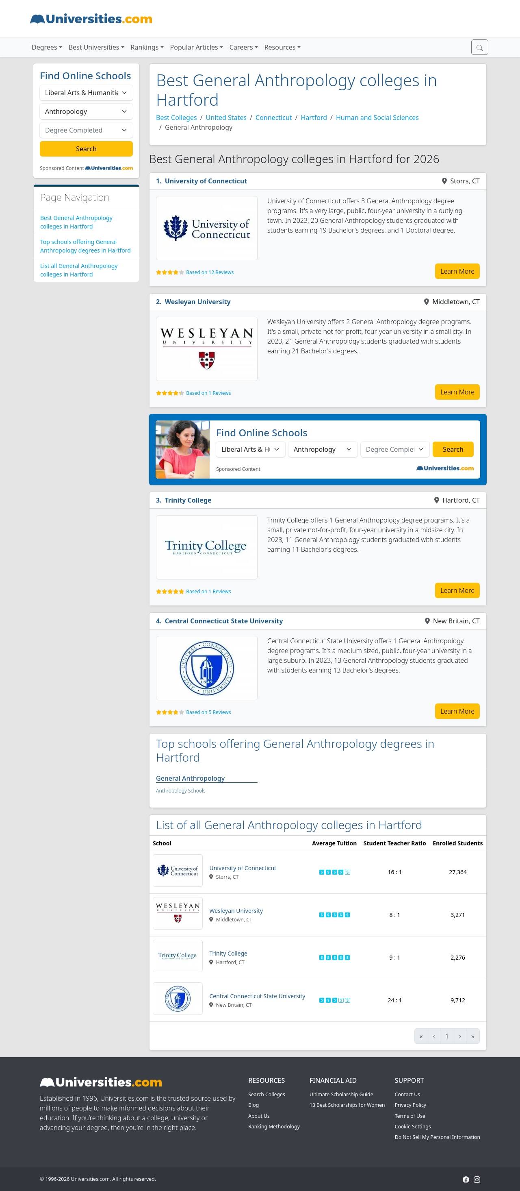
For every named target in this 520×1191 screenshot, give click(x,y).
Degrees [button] (44, 47)
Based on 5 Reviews (208, 712)
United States (226, 117)
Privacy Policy (410, 1105)
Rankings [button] (145, 47)
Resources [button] (280, 47)
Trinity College (188, 500)
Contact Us (407, 1094)
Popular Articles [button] (194, 47)
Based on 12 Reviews (210, 272)
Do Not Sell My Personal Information (437, 1137)
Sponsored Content (62, 168)
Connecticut (274, 117)
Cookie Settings (413, 1126)
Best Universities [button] (94, 47)
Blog (253, 1105)
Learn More (457, 271)
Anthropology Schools (181, 790)
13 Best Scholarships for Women (347, 1105)
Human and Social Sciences (377, 117)
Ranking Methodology (274, 1126)
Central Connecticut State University (224, 620)
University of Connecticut (206, 180)
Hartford (314, 117)
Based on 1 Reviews (208, 393)
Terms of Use (410, 1116)
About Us (259, 1116)
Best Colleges (176, 117)
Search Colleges (266, 1094)
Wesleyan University (198, 301)
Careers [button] (241, 47)
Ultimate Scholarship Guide (341, 1094)
